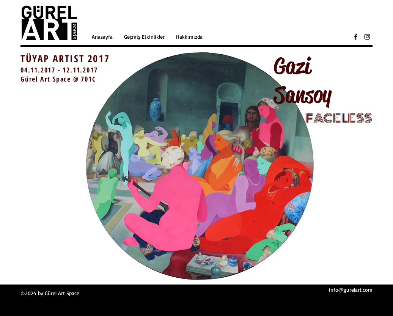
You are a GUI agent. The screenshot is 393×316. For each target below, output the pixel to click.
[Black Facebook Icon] (356, 37)
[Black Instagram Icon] (367, 37)
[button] (144, 36)
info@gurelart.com (351, 289)
